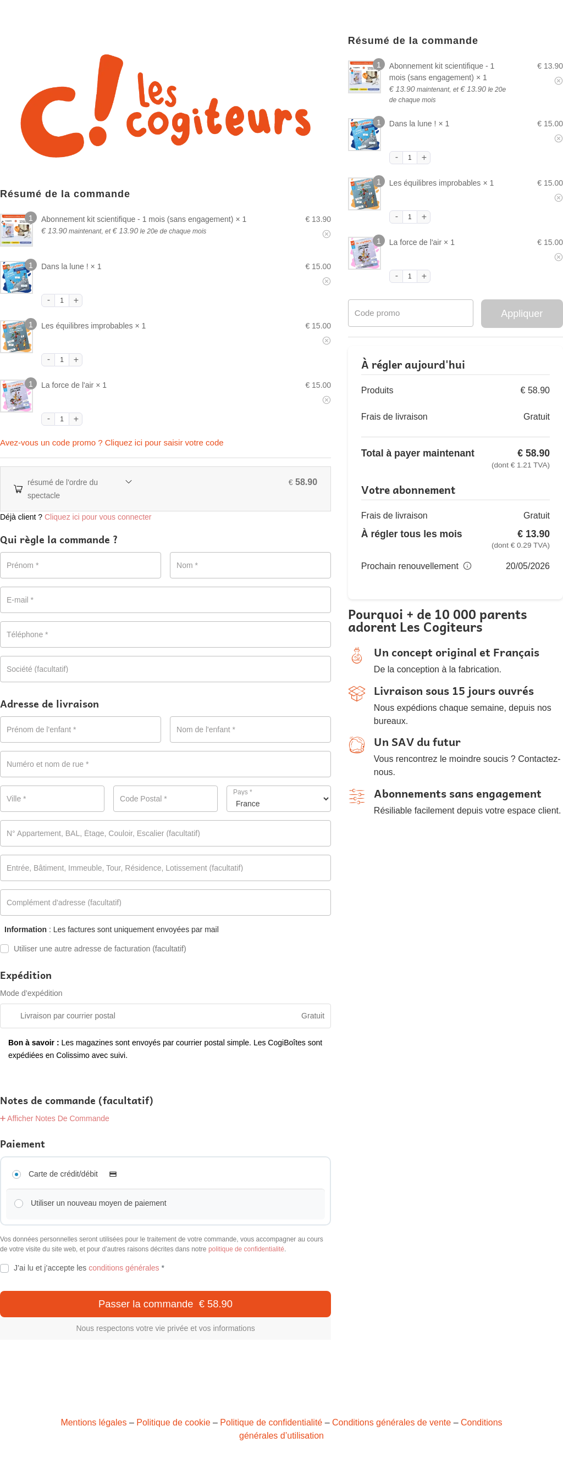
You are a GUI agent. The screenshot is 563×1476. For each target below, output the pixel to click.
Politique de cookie (173, 1422)
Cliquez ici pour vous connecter (98, 517)
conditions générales (124, 1267)
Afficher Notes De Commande (54, 1118)
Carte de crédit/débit (76, 1173)
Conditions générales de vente (391, 1422)
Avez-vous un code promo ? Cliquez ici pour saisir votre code (112, 442)
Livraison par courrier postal (67, 1015)
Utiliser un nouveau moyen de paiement (99, 1203)
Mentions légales (93, 1422)
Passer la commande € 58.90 (165, 1304)
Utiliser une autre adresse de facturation (93, 949)
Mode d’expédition (31, 993)
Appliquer (522, 313)
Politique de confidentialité (271, 1422)
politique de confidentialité (246, 1249)
